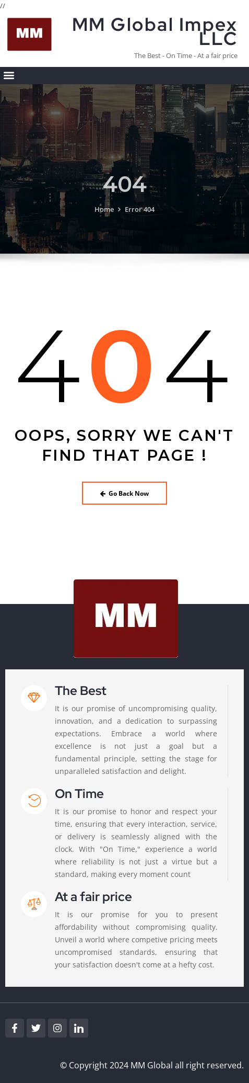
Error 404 (140, 217)
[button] (8, 75)
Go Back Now (124, 493)
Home (104, 217)
